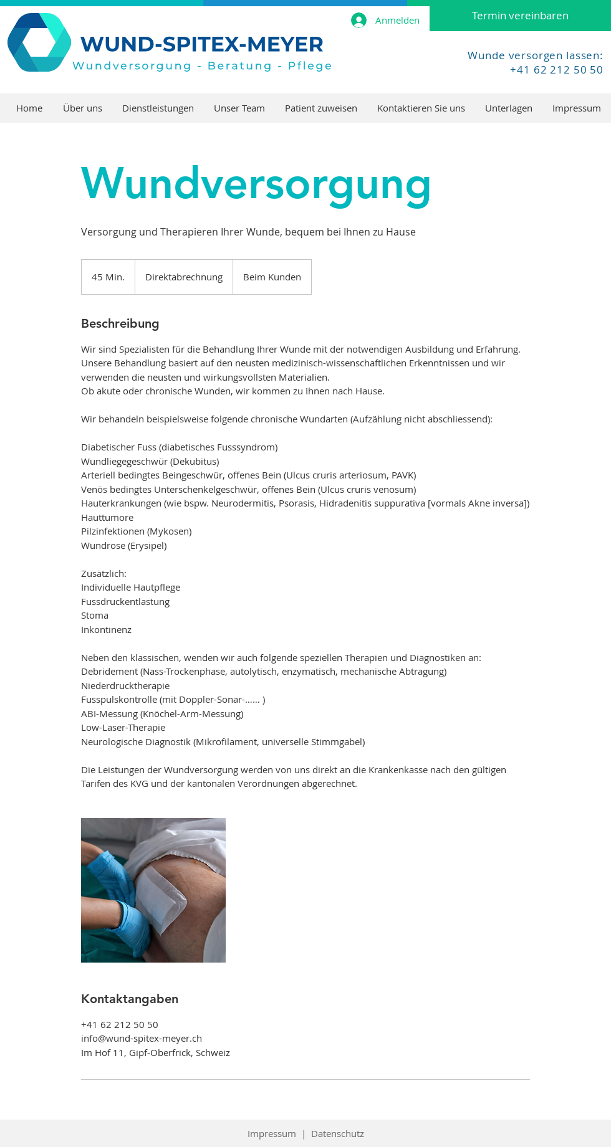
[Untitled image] (153, 890)
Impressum (272, 1133)
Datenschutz (337, 1133)
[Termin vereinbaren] (520, 15)
